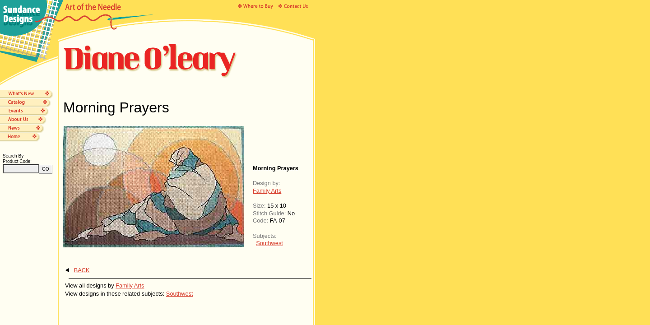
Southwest (269, 243)
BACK (82, 270)
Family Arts (267, 190)
